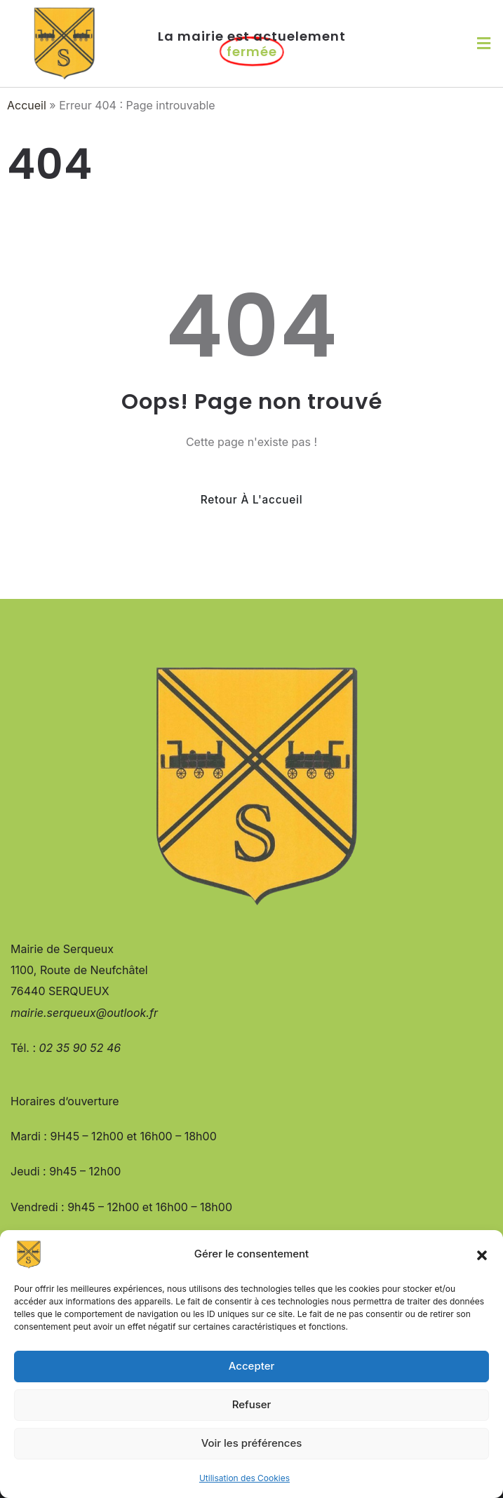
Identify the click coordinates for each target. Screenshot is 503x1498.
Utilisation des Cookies (244, 1478)
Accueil (26, 105)
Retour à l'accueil (252, 499)
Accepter (252, 1365)
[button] (482, 1255)
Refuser (251, 1404)
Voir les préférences (251, 1443)
